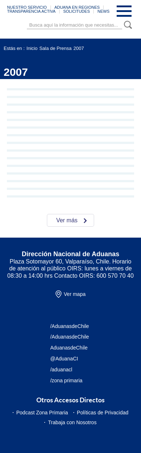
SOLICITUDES (76, 11)
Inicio (32, 48)
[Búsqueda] (74, 25)
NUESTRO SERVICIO (27, 7)
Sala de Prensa (55, 48)
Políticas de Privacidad (103, 412)
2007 (78, 48)
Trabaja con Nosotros (72, 422)
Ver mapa (75, 294)
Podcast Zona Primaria (42, 412)
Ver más (67, 220)
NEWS (103, 11)
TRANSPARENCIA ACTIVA (31, 11)
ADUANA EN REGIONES (77, 7)
